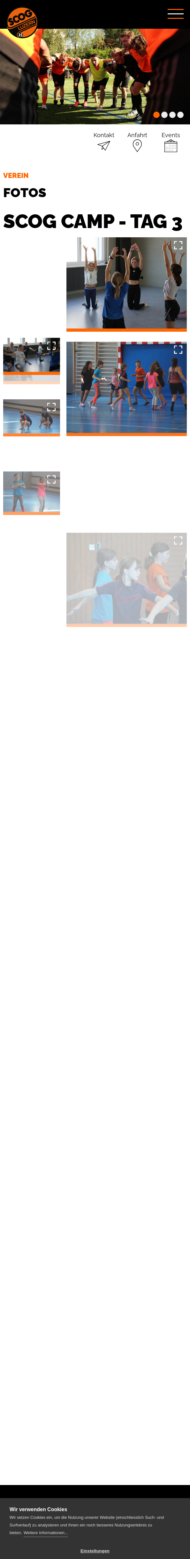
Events (171, 128)
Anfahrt (137, 128)
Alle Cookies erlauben (95, 1543)
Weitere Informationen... (46, 1507)
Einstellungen (95, 1525)
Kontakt (104, 128)
